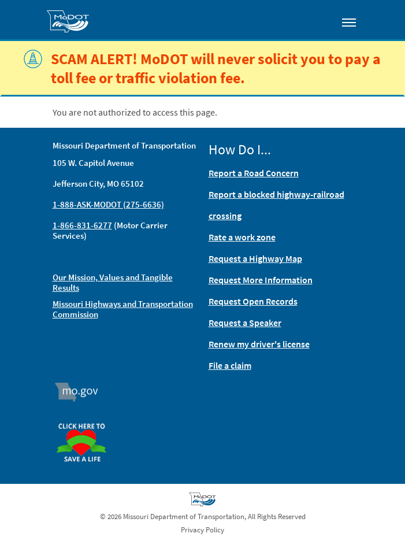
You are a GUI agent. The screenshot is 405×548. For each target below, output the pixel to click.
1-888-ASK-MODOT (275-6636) (108, 204)
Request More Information (261, 280)
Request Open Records (253, 301)
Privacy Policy (202, 530)
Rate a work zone (242, 237)
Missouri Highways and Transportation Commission (123, 309)
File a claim (230, 365)
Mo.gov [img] (81, 392)
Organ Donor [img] (86, 418)
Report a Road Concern (254, 173)
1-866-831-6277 (82, 225)
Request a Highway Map (255, 258)
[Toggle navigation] (348, 22)
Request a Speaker (245, 322)
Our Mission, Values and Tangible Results (113, 282)
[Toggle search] (316, 19)
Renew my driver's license (259, 344)
